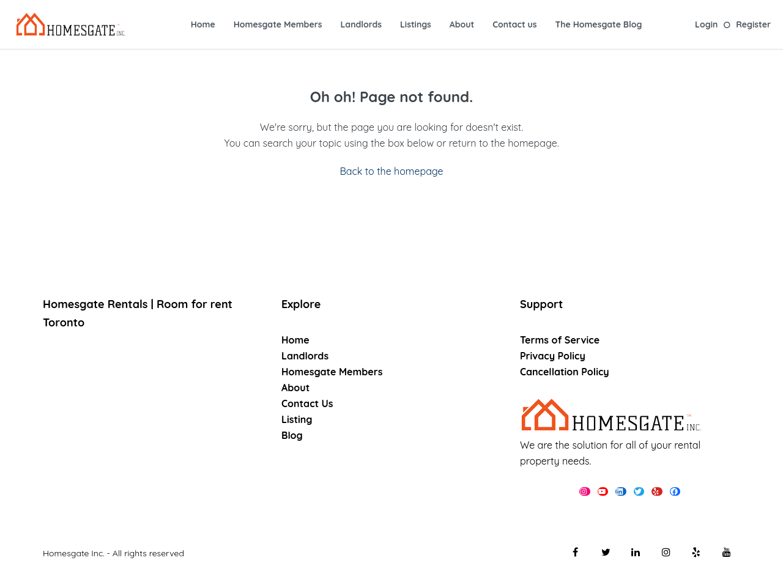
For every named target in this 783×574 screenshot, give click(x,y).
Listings (415, 24)
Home (203, 24)
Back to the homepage (391, 171)
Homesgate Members (278, 24)
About (462, 24)
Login (706, 24)
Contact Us (307, 403)
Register (753, 24)
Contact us (514, 24)
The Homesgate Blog (598, 24)
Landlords (360, 24)
